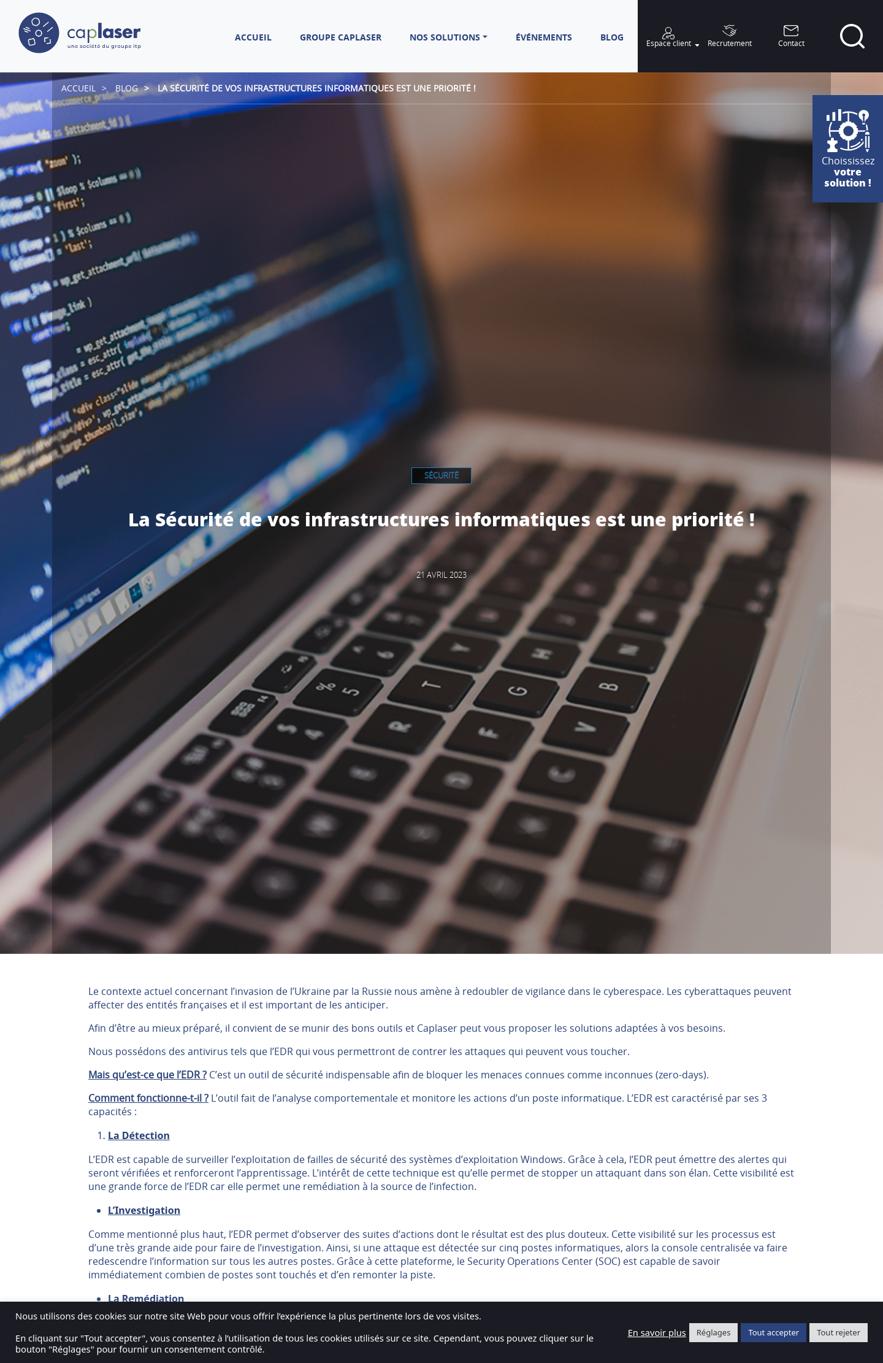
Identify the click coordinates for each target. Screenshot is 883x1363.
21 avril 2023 (441, 574)
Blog (126, 88)
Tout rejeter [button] (838, 1332)
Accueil (78, 88)
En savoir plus (657, 1332)
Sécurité (441, 475)
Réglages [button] (714, 1332)
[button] (448, 37)
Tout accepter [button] (773, 1332)
